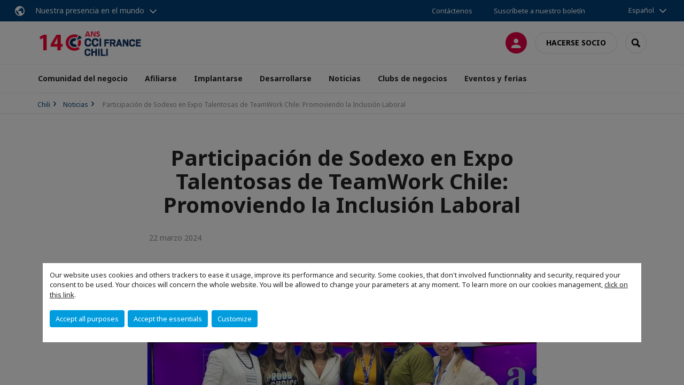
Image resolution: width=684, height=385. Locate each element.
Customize (234, 319)
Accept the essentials (168, 319)
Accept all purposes (87, 319)
